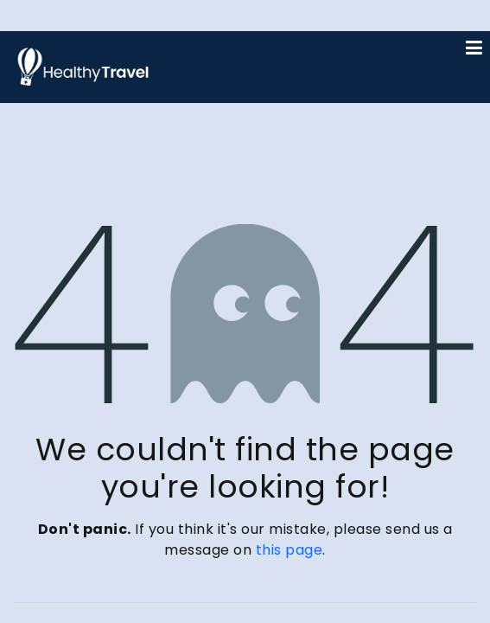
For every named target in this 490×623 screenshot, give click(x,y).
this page (289, 550)
